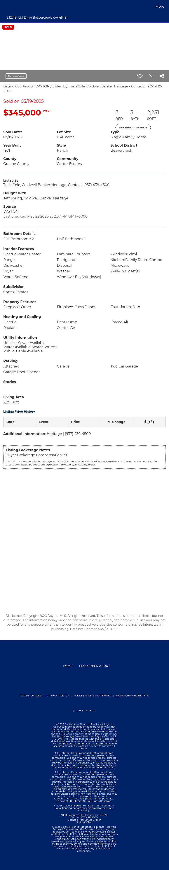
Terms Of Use (30, 695)
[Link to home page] (5, 6)
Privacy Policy (57, 695)
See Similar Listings (133, 127)
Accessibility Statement (92, 695)
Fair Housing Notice (132, 695)
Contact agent (16, 76)
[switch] (139, 76)
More (159, 6)
